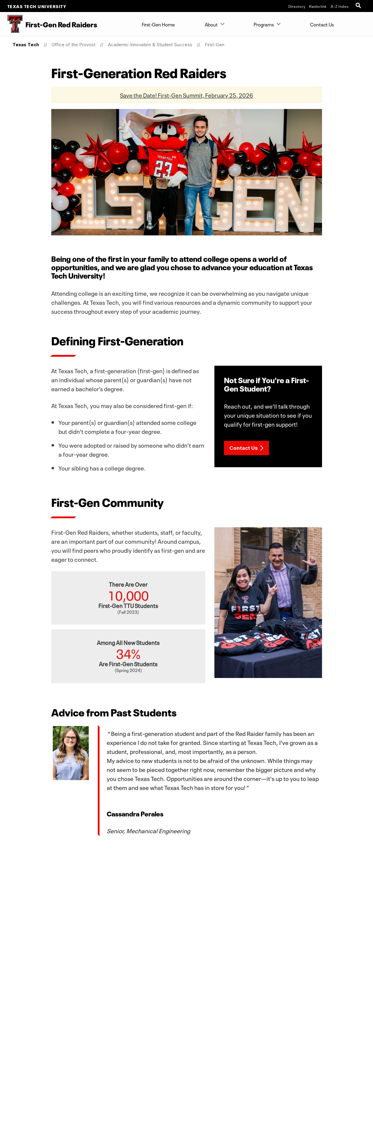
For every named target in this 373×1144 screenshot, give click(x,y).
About (211, 24)
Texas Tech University (37, 6)
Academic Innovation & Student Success (150, 44)
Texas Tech (26, 44)
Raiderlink (318, 6)
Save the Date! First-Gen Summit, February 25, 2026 (186, 94)
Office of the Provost (73, 44)
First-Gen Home (158, 24)
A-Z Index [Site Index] (340, 6)
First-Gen (214, 44)
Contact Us (322, 24)
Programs (264, 24)
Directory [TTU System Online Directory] (297, 6)
